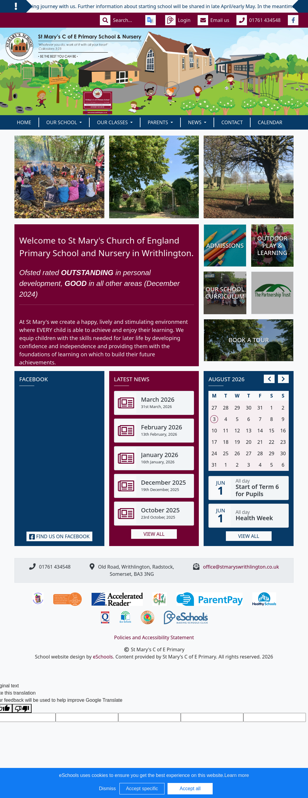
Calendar (270, 122)
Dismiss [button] (107, 788)
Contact (232, 122)
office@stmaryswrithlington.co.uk (241, 566)
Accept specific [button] (142, 788)
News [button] (195, 122)
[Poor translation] (22, 708)
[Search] (125, 20)
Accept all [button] (190, 788)
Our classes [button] (113, 122)
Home (24, 122)
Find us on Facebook (59, 536)
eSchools (103, 656)
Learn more (236, 775)
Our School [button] (62, 122)
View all (154, 534)
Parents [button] (158, 122)
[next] (283, 379)
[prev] (269, 379)
